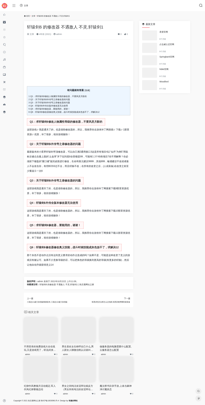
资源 (29, 134)
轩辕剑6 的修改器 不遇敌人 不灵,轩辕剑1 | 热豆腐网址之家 (67, 284)
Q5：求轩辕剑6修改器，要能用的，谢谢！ (49, 109)
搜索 (111, 129)
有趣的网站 (73, 401)
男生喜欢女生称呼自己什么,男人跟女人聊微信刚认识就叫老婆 (78, 348)
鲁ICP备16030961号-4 (50, 401)
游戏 (34, 129)
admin (57, 34)
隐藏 (87, 90)
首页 (28, 16)
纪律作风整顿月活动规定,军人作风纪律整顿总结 (40, 388)
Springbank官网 (166, 57)
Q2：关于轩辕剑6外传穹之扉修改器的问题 (49, 99)
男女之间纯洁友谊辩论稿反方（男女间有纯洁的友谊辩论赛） (77, 388)
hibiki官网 (163, 69)
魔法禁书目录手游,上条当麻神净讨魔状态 (115, 388)
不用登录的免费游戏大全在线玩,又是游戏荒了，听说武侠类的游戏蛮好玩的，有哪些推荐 (40, 348)
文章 (33, 16)
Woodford (163, 81)
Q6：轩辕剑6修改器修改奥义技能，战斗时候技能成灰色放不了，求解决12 (64, 112)
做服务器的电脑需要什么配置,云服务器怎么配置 (115, 348)
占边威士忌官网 (166, 44)
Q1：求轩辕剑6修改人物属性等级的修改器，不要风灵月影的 (58, 96)
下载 (118, 129)
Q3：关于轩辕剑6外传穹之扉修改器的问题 (49, 102)
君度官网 (163, 32)
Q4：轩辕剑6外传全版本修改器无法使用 (48, 106)
